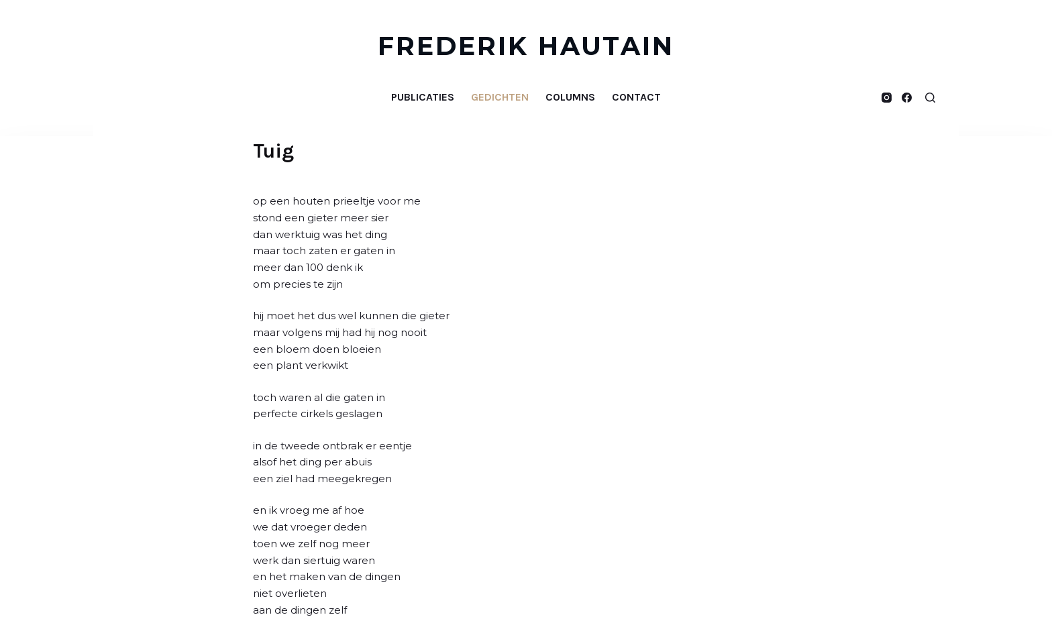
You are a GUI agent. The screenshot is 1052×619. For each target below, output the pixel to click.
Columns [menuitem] (570, 97)
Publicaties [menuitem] (422, 97)
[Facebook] (907, 98)
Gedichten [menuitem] (500, 97)
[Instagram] (887, 98)
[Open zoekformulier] (930, 98)
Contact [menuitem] (636, 97)
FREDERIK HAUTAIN (526, 46)
